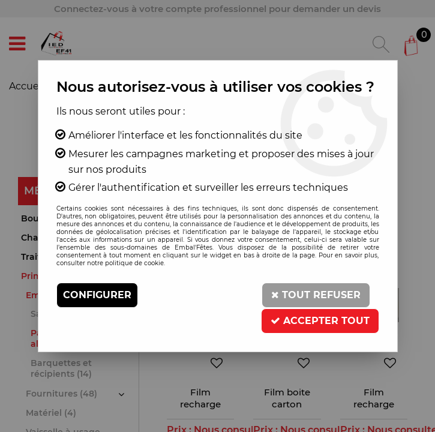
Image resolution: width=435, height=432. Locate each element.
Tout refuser (316, 295)
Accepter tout (320, 320)
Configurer (97, 295)
